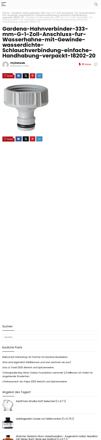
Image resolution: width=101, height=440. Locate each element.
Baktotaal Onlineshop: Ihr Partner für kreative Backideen (35, 357)
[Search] (96, 4)
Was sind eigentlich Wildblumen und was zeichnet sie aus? (36, 362)
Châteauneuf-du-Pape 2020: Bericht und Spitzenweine (34, 381)
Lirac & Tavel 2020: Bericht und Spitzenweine (28, 367)
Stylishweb (17, 63)
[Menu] (4, 4)
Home (5, 13)
